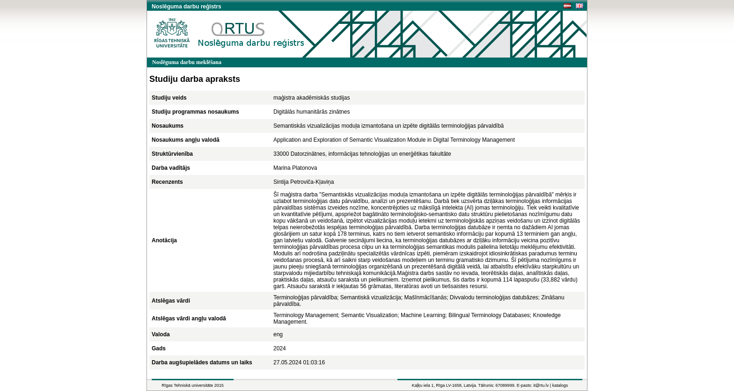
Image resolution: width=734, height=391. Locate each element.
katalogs (560, 385)
